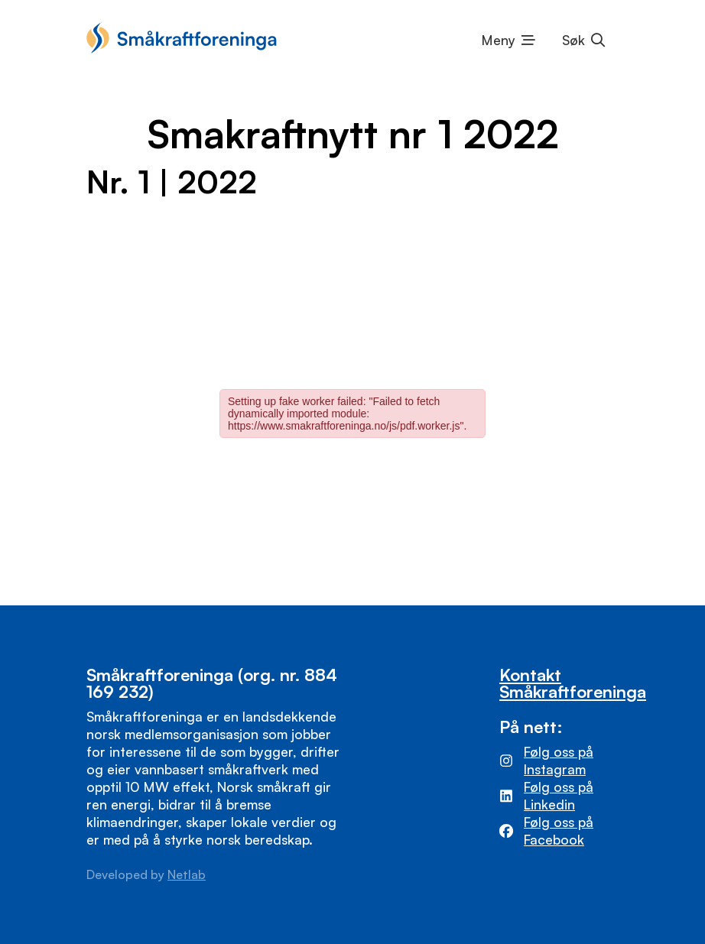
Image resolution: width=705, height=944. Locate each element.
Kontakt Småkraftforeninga (572, 683)
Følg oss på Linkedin (558, 795)
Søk (573, 39)
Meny (498, 39)
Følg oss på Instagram (558, 760)
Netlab (186, 874)
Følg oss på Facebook (558, 830)
